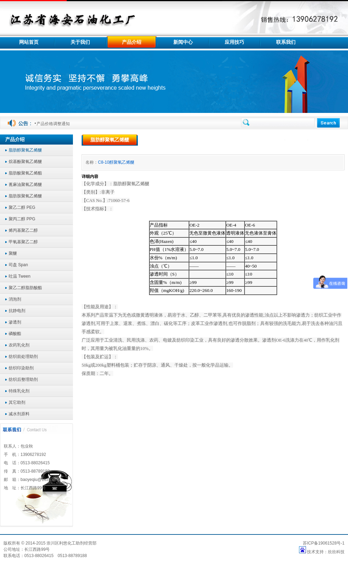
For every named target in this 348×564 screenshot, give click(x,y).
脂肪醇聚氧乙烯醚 (328, 140)
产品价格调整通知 (53, 123)
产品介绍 (297, 140)
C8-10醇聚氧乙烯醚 (116, 162)
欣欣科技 (336, 551)
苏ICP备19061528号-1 (324, 543)
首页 (277, 140)
